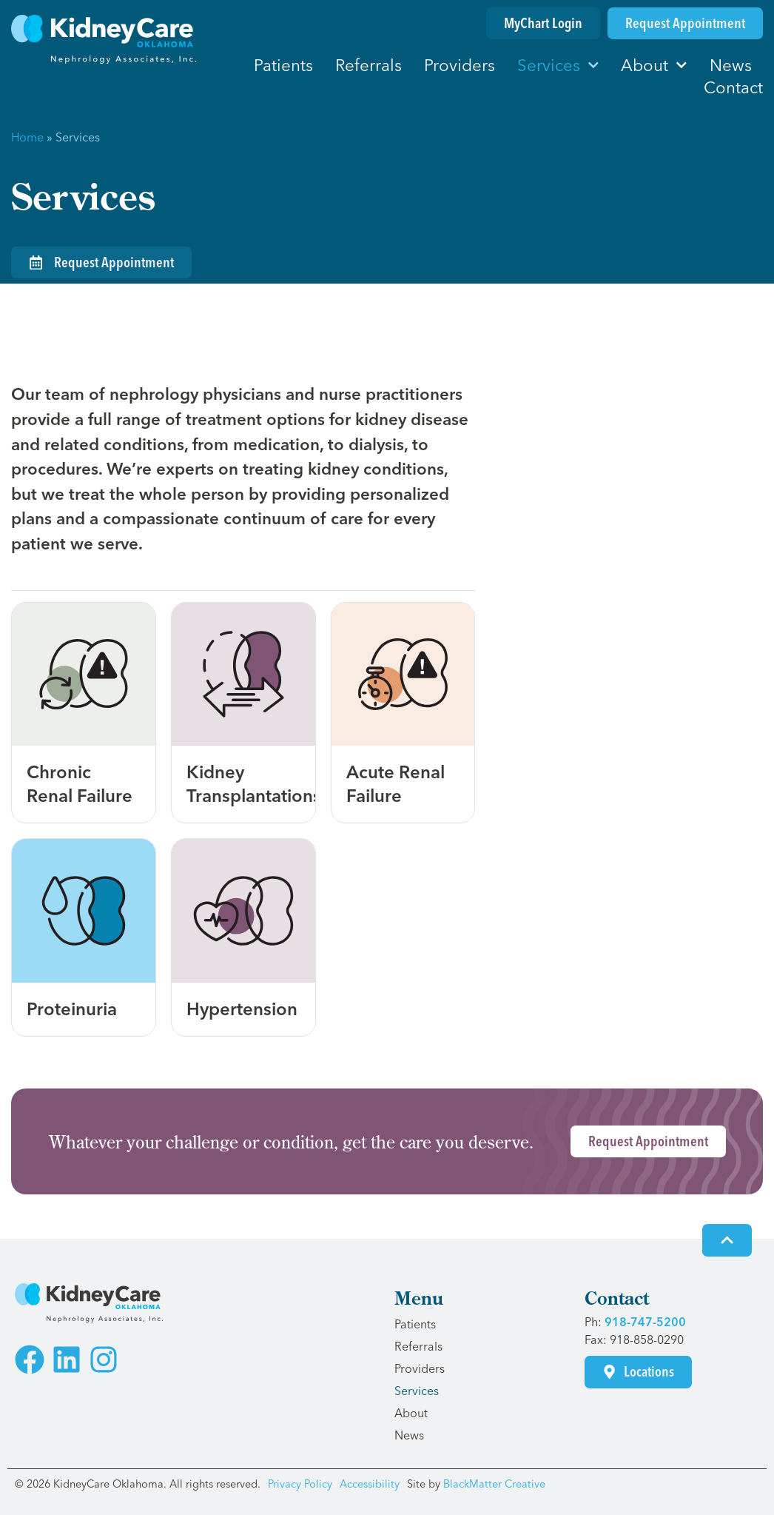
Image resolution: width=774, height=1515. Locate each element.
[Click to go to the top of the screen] (727, 1240)
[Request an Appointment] (685, 23)
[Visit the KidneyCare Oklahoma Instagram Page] (103, 1359)
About (654, 65)
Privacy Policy (300, 1484)
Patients (283, 65)
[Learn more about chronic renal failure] (83, 713)
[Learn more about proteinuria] (83, 937)
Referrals (368, 65)
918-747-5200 (645, 1321)
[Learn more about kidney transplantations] (243, 713)
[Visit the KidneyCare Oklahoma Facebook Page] (29, 1359)
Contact (733, 87)
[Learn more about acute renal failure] (403, 713)
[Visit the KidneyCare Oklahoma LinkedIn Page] (66, 1359)
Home (27, 137)
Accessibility (370, 1484)
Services (558, 65)
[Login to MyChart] (543, 23)
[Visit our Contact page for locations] (638, 1372)
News (731, 65)
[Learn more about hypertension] (243, 937)
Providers (459, 65)
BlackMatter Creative (494, 1484)
